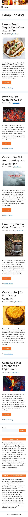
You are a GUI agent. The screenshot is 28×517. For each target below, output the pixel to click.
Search (4, 428)
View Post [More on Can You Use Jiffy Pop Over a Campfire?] (6, 348)
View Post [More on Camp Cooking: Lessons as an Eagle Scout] (6, 414)
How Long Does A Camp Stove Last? (13, 225)
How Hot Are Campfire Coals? (12, 98)
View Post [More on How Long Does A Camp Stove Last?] (6, 278)
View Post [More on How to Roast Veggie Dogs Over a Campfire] (6, 82)
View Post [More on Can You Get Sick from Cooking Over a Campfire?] (6, 210)
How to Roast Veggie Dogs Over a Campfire (13, 27)
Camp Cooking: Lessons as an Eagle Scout (11, 366)
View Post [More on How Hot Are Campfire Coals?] (6, 143)
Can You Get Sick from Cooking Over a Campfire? (14, 160)
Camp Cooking (8, 88)
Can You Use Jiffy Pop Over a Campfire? (12, 295)
